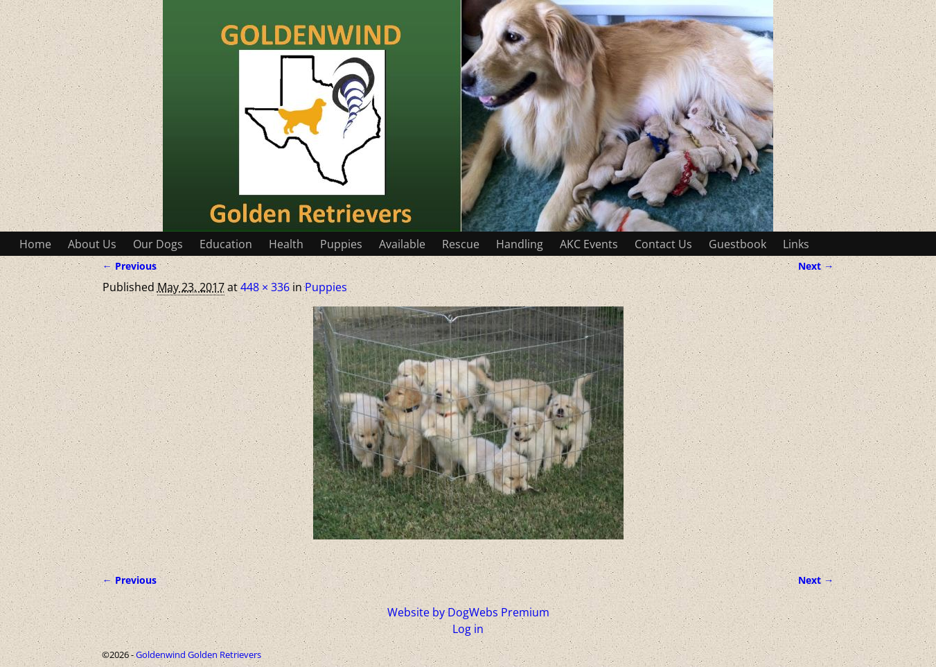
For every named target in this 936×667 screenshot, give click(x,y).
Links (796, 244)
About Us (92, 244)
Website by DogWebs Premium (468, 612)
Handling (519, 244)
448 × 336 (265, 287)
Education (226, 244)
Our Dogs (158, 244)
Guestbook (737, 244)
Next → (815, 265)
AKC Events (589, 244)
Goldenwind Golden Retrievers (198, 654)
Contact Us (663, 244)
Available (402, 244)
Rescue (460, 244)
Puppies (341, 244)
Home (35, 244)
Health (286, 244)
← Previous (130, 265)
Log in (468, 628)
